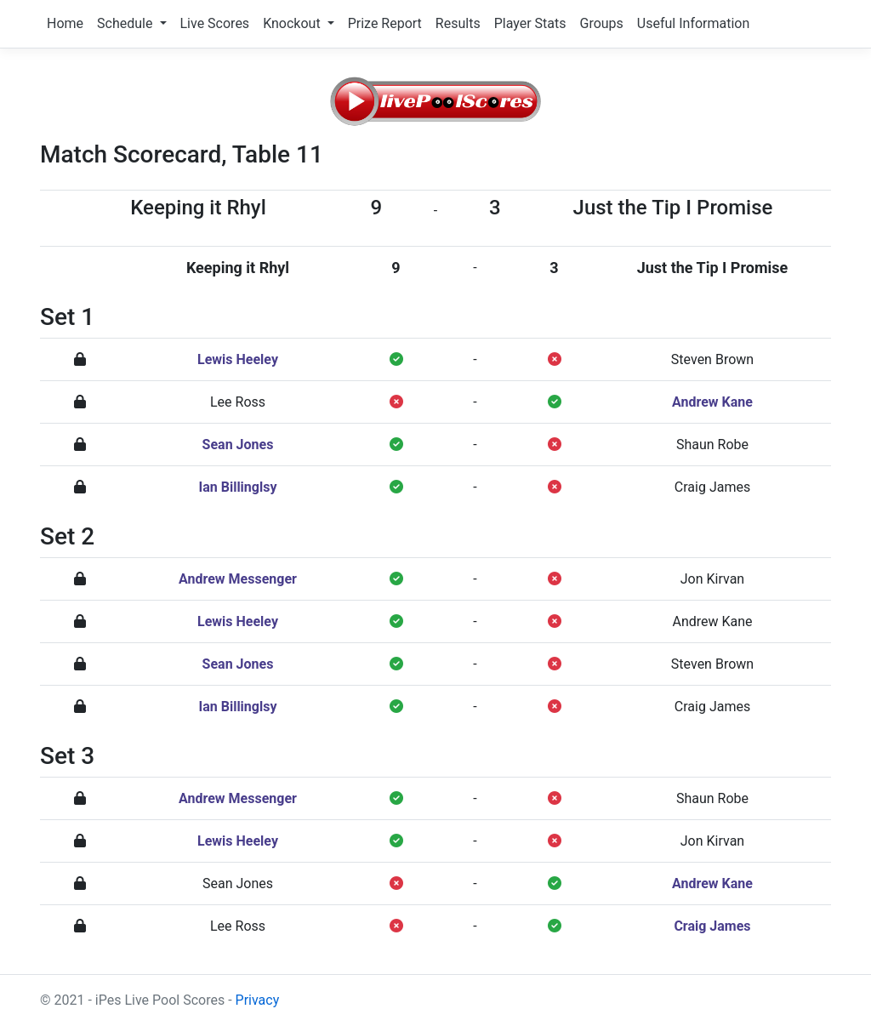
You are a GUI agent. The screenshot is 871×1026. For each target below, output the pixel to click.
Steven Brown (712, 359)
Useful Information (693, 23)
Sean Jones (238, 444)
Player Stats (530, 23)
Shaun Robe (712, 444)
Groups (601, 23)
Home (65, 23)
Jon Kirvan (712, 579)
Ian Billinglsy (238, 487)
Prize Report (385, 23)
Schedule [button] (126, 23)
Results (458, 23)
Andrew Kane (712, 402)
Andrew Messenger (238, 579)
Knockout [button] (293, 23)
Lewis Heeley (237, 359)
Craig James (712, 487)
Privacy (258, 1000)
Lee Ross (237, 402)
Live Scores (215, 23)
